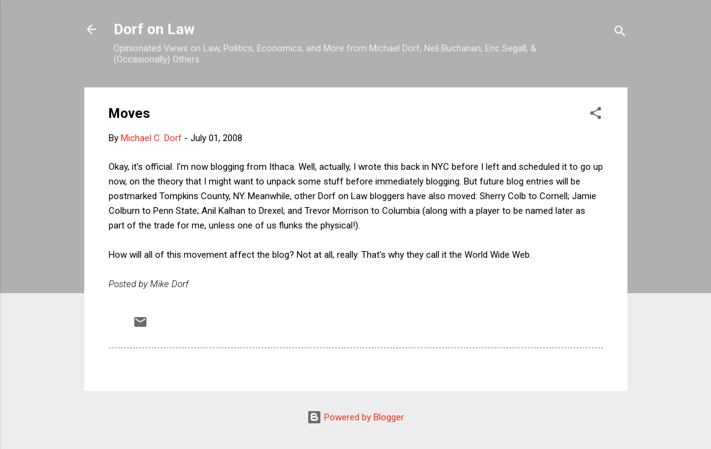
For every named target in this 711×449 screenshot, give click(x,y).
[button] (595, 115)
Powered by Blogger (355, 417)
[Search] (620, 33)
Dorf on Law (154, 29)
